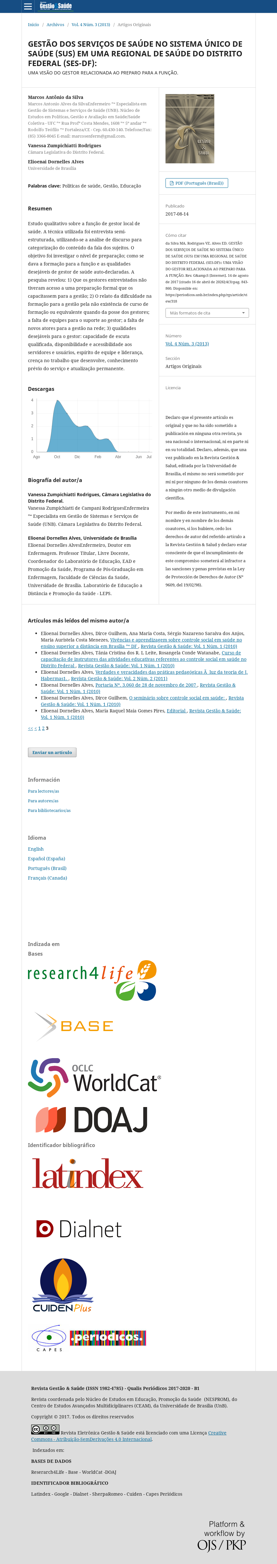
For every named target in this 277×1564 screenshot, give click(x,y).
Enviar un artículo (52, 752)
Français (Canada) (47, 878)
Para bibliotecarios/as (49, 810)
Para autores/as (43, 801)
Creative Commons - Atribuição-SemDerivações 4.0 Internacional (129, 1436)
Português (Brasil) (47, 868)
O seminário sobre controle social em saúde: (177, 698)
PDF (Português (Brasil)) (199, 183)
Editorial (177, 711)
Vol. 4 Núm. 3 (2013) (91, 24)
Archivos (55, 24)
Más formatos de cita (190, 313)
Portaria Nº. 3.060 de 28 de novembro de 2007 (146, 685)
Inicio (33, 24)
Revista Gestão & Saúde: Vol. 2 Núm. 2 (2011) (119, 678)
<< (30, 728)
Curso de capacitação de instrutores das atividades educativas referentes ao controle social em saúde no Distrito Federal (143, 659)
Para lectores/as (43, 791)
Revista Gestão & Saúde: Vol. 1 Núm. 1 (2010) (189, 646)
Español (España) (46, 858)
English (36, 849)
